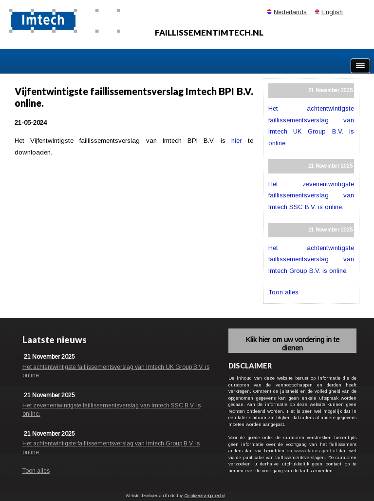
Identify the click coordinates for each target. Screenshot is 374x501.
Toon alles (283, 292)
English (332, 12)
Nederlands (290, 12)
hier (236, 140)
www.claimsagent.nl (315, 450)
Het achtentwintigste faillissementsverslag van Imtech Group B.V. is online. (311, 259)
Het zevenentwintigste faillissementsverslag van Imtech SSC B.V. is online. (311, 195)
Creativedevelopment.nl (204, 496)
